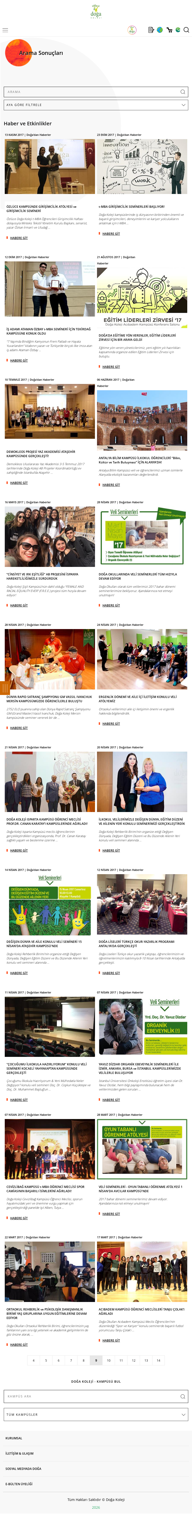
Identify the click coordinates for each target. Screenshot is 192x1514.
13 (146, 1360)
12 (134, 1360)
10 (108, 1360)
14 (158, 1360)
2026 (96, 1507)
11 (121, 1360)
